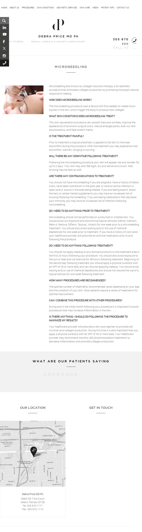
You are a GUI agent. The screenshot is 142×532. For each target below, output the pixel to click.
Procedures (28, 7)
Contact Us (123, 7)
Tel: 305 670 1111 (33, 505)
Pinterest (5, 48)
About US (14, 7)
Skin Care (85, 7)
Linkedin (5, 27)
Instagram (5, 55)
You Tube (5, 34)
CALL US (121, 43)
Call (5, 63)
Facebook (5, 41)
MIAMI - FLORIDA (14, 42)
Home (4, 7)
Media (95, 7)
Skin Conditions (45, 7)
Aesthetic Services (67, 7)
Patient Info (107, 7)
